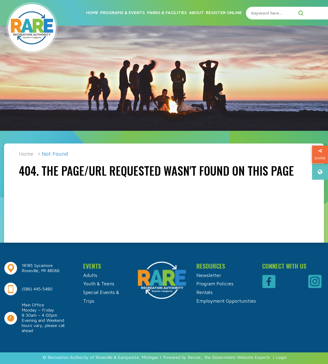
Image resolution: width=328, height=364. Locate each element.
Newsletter (208, 275)
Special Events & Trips (101, 296)
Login (281, 357)
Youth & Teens (98, 283)
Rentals (204, 292)
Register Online (224, 12)
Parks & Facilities (167, 12)
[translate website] (320, 172)
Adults (90, 275)
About (196, 12)
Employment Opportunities (226, 301)
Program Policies (214, 283)
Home (92, 12)
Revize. (195, 357)
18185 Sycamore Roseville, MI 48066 (41, 268)
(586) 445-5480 (37, 288)
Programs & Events (122, 12)
